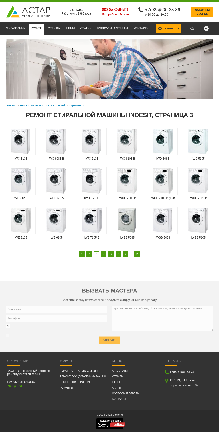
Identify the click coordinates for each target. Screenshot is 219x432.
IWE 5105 (20, 237)
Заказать (109, 339)
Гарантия (66, 387)
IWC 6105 (91, 158)
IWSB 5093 (162, 237)
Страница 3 (76, 105)
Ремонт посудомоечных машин (83, 376)
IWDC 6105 (56, 198)
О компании (16, 28)
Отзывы (54, 28)
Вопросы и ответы (112, 28)
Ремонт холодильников (77, 382)
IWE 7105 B (91, 237)
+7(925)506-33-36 (162, 9)
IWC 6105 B (127, 158)
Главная (11, 105)
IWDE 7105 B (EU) (163, 198)
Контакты (141, 28)
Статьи (85, 28)
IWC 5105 (20, 158)
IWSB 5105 (198, 237)
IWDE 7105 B (127, 198)
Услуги (36, 28)
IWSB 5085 (127, 237)
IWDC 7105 (91, 198)
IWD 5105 (198, 158)
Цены (70, 28)
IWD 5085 (162, 158)
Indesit (62, 105)
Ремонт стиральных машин (36, 105)
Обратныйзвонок (202, 12)
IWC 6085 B (56, 158)
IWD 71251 (20, 198)
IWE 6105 (56, 237)
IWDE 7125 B (198, 198)
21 (137, 254)
